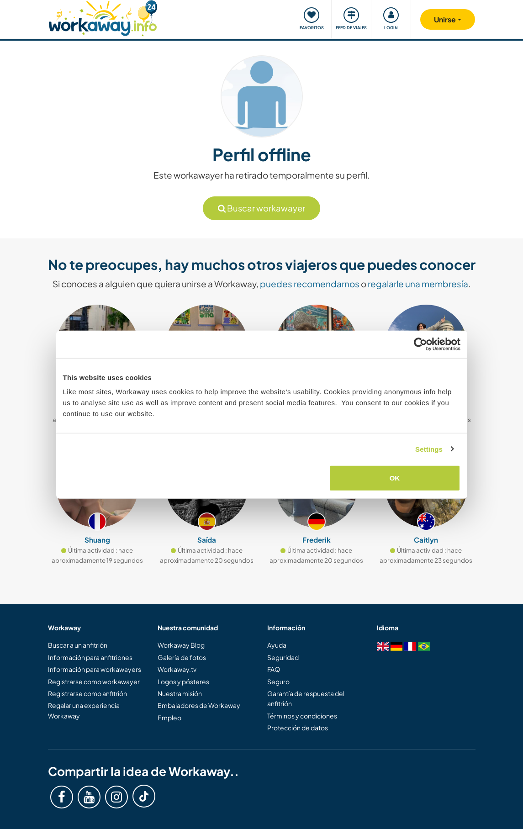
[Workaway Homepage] (103, 17)
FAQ (273, 669)
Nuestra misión (180, 693)
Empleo (169, 717)
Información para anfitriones (90, 657)
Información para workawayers (94, 669)
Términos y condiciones (302, 716)
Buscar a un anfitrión (77, 645)
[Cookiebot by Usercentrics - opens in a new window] (420, 344)
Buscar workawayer (261, 208)
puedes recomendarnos (309, 283)
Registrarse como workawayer (94, 681)
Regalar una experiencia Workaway (84, 710)
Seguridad (283, 657)
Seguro (278, 681)
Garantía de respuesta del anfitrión (305, 698)
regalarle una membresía (418, 283)
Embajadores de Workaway (199, 705)
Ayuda (276, 645)
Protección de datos (297, 727)
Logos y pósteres (183, 681)
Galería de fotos (182, 657)
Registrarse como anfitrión (87, 693)
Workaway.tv (177, 669)
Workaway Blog (181, 645)
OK (395, 478)
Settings (429, 449)
